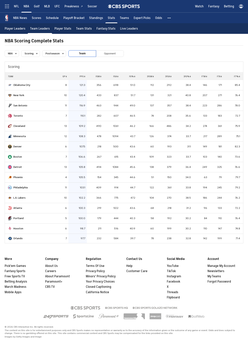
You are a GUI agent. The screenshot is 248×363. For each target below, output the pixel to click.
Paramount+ (53, 282)
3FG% (187, 76)
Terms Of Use (95, 266)
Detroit (17, 167)
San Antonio (20, 105)
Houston (18, 228)
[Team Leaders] (40, 28)
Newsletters (216, 271)
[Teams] (124, 18)
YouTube (173, 266)
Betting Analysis (16, 282)
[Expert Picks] (142, 18)
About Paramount (57, 276)
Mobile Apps (13, 292)
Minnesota (19, 136)
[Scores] (36, 18)
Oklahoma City (21, 85)
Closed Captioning (98, 287)
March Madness (15, 287)
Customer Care (136, 271)
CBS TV (50, 287)
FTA (219, 76)
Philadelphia (20, 187)
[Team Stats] (84, 28)
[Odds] (158, 18)
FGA (115, 76)
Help (129, 266)
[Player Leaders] (15, 28)
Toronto (18, 115)
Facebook (173, 282)
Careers (50, 271)
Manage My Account (221, 266)
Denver (17, 146)
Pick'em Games (15, 266)
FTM (204, 76)
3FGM (150, 76)
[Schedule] (52, 18)
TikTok (171, 271)
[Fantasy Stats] (106, 28)
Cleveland (19, 126)
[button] (169, 18)
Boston (17, 156)
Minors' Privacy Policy (101, 276)
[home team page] (10, 85)
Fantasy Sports (15, 271)
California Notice (97, 292)
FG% (132, 76)
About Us (51, 266)
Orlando (18, 238)
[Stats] (111, 18)
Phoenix (18, 177)
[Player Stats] (63, 28)
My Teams (214, 276)
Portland (18, 218)
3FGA (168, 76)
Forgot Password (219, 282)
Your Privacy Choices (100, 282)
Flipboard (173, 297)
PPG (82, 76)
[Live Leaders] (129, 28)
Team (82, 53)
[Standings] (96, 18)
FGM (98, 76)
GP (65, 76)
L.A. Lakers (19, 197)
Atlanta (17, 208)
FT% (237, 76)
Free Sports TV (15, 276)
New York (18, 95)
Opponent (110, 53)
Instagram (174, 276)
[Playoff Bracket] (74, 18)
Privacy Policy (95, 271)
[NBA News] (20, 18)
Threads (172, 292)
